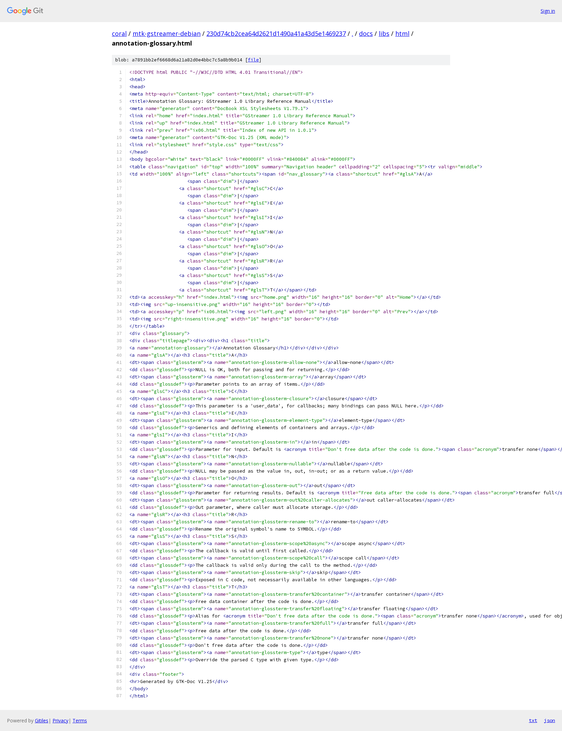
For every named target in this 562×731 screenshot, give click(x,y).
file (253, 60)
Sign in (548, 11)
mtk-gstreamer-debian (167, 33)
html (402, 33)
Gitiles (41, 720)
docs (366, 33)
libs (384, 33)
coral (119, 33)
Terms (79, 720)
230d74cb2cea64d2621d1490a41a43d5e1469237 (276, 33)
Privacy (60, 720)
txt (533, 720)
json (549, 720)
